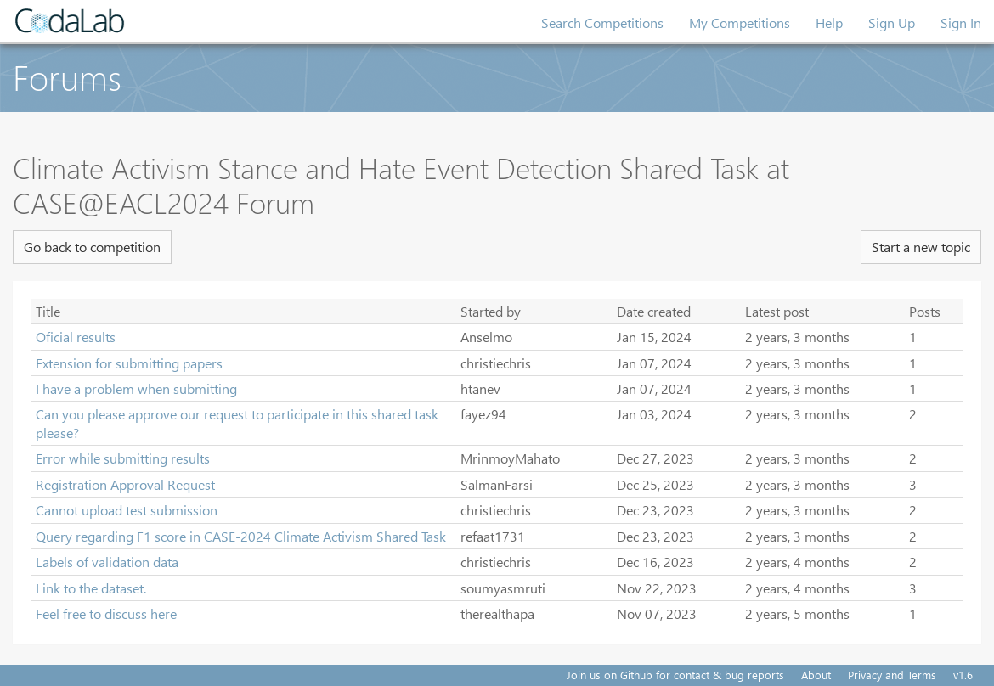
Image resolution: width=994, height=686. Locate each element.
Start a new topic (921, 247)
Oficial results (76, 337)
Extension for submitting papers (129, 363)
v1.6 (963, 674)
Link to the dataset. (91, 588)
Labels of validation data (107, 562)
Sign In (960, 22)
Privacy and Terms (892, 674)
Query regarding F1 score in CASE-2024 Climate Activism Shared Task (241, 536)
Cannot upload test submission (126, 510)
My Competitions (739, 22)
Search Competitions (602, 22)
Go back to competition (92, 247)
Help (829, 22)
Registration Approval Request (125, 484)
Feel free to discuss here (106, 613)
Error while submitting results (123, 458)
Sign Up (891, 22)
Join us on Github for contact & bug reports (675, 674)
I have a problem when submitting (136, 388)
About (816, 674)
